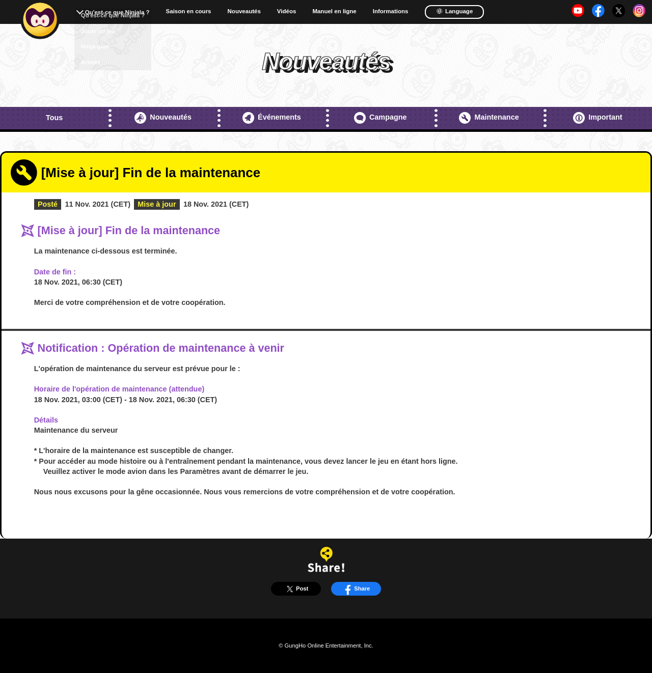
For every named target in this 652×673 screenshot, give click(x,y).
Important (597, 118)
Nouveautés (244, 11)
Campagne (380, 118)
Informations (391, 11)
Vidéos (286, 11)
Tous (54, 118)
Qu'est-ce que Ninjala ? (117, 12)
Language (454, 11)
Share (356, 589)
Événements (271, 118)
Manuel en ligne (334, 11)
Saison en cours (188, 11)
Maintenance (489, 118)
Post (296, 589)
